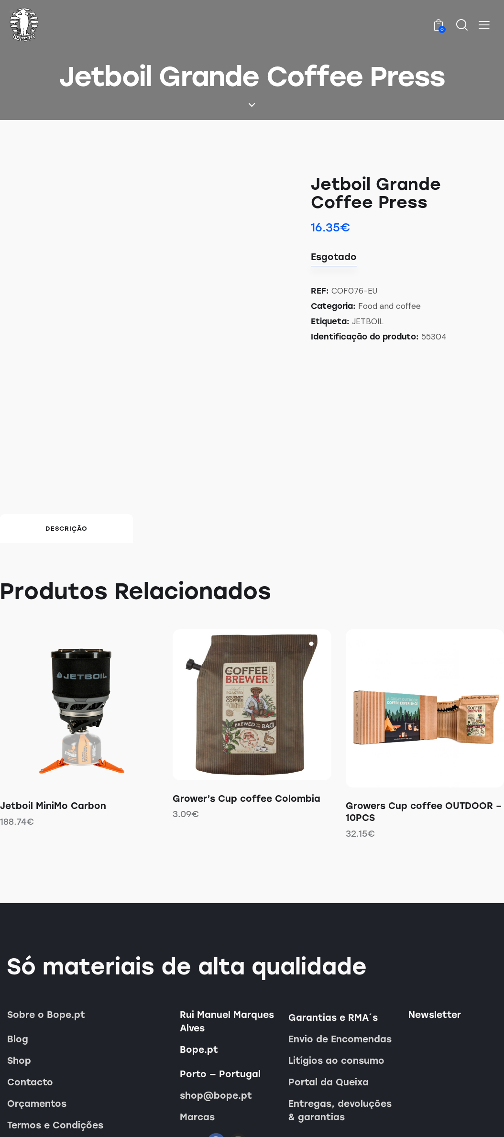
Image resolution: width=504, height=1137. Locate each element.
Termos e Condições (55, 1055)
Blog (17, 968)
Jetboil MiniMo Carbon (53, 735)
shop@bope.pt (216, 1025)
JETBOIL (367, 321)
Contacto (30, 1011)
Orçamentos (36, 1033)
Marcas (197, 1046)
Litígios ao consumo (336, 990)
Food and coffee (389, 306)
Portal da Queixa (328, 1011)
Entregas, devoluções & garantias (340, 1040)
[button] (484, 25)
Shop (19, 990)
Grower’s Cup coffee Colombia (246, 727)
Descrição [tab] (66, 458)
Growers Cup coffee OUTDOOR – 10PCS (424, 741)
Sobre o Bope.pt (46, 944)
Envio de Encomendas (340, 968)
